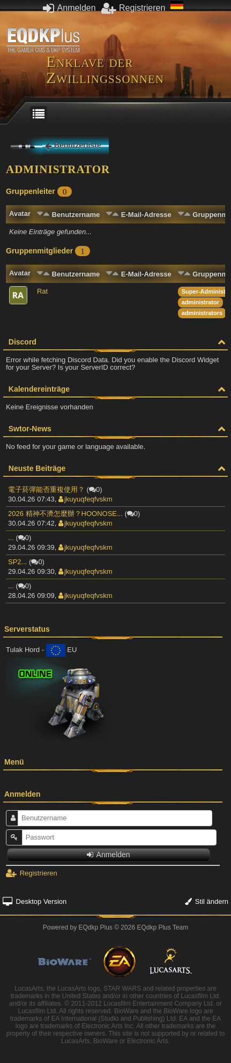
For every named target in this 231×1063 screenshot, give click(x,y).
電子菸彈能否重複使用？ (46, 489)
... (11, 538)
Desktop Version (34, 901)
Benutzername (76, 215)
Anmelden (69, 7)
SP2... (17, 562)
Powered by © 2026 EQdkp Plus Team (115, 927)
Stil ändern (206, 901)
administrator (200, 302)
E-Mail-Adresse (146, 215)
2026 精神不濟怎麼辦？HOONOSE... (65, 514)
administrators (202, 313)
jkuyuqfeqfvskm (85, 499)
